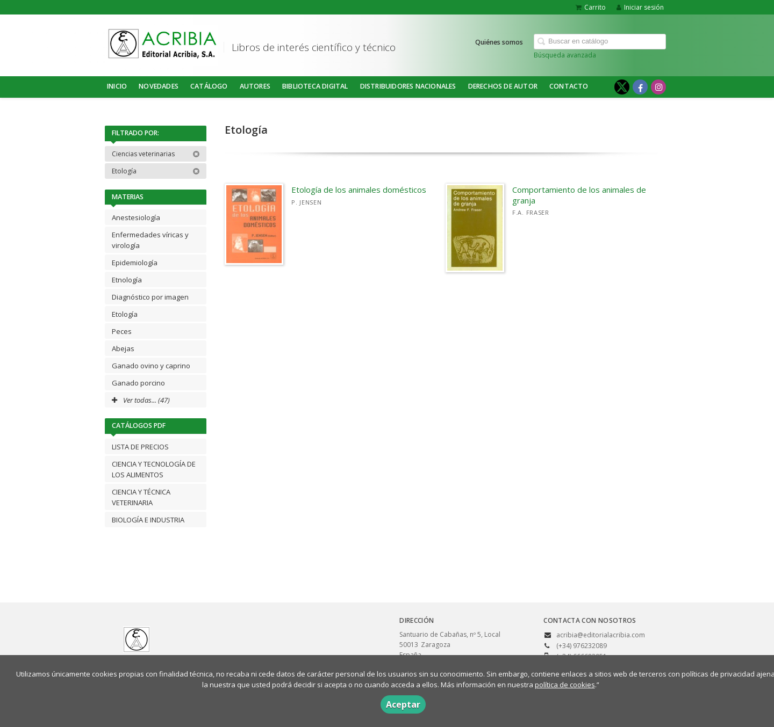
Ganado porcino (138, 383)
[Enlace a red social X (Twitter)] (621, 86)
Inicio (117, 86)
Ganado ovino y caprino (151, 365)
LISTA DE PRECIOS (140, 447)
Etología (156, 171)
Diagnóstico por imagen (150, 297)
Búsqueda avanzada (565, 55)
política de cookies (565, 684)
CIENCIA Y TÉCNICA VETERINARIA (141, 497)
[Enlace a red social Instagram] (658, 86)
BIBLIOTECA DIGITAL (315, 86)
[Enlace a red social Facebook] (640, 86)
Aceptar (403, 704)
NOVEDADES (158, 86)
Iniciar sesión (640, 7)
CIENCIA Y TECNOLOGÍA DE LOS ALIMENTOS (154, 469)
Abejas (123, 348)
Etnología (127, 280)
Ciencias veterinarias (156, 153)
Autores (255, 86)
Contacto (569, 86)
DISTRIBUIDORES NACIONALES (408, 86)
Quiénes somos (499, 42)
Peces (122, 331)
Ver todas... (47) (141, 400)
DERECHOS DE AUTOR (503, 86)
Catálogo (209, 86)
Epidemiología (134, 262)
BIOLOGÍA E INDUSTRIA (148, 520)
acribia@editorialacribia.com (600, 634)
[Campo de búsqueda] (600, 41)
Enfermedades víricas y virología (150, 240)
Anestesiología (136, 217)
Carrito (591, 7)
